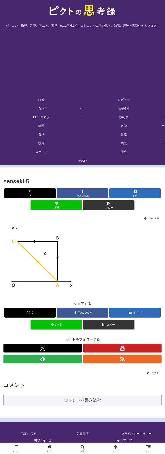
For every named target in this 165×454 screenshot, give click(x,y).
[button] (108, 205)
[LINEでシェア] (56, 205)
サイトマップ (123, 440)
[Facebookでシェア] (82, 193)
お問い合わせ (42, 440)
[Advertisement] (82, 63)
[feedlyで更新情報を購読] (42, 359)
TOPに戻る (28, 433)
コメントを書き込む (82, 400)
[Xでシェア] (30, 193)
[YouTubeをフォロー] (122, 348)
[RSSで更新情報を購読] (122, 359)
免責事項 (82, 433)
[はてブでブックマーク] (135, 193)
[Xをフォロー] (42, 348)
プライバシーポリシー (136, 433)
